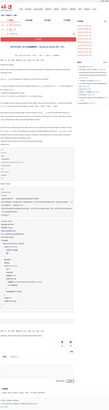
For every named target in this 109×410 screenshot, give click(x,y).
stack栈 (85, 89)
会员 (94, 9)
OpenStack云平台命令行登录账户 (92, 69)
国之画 (10, 392)
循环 (13, 60)
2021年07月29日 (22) (84, 26)
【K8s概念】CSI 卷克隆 (89, 80)
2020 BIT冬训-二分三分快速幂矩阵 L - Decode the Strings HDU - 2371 (24, 326)
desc (37, 60)
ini (5, 60)
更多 (104, 62)
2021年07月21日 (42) (84, 45)
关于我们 (3, 400)
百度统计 (15, 392)
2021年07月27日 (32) (84, 32)
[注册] (106, 1)
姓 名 (5, 25)
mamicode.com (9, 403)
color (42, 60)
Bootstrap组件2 (87, 103)
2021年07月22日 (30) (84, 42)
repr (9, 60)
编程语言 (49, 9)
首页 (21, 9)
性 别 (5, 29)
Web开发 (28, 9)
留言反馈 (15, 400)
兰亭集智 (4, 392)
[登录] (102, 1)
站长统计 (21, 392)
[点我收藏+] (56, 55)
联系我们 (9, 400)
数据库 (56, 9)
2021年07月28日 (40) (84, 29)
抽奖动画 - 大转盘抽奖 (89, 92)
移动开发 (64, 9)
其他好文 (87, 9)
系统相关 (73, 9)
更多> (105, 21)
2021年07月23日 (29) (84, 39)
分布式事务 (86, 66)
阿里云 (27, 392)
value (29, 60)
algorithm (19, 60)
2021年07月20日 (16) (84, 49)
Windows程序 (38, 9)
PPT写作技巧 (86, 95)
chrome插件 (33, 392)
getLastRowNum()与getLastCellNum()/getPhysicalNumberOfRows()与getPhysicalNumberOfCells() (93, 75)
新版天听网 (41, 392)
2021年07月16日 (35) (84, 55)
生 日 (5, 34)
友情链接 (5, 389)
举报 (71, 352)
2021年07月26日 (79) (84, 35)
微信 (80, 9)
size (33, 60)
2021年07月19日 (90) (84, 52)
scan (24, 60)
